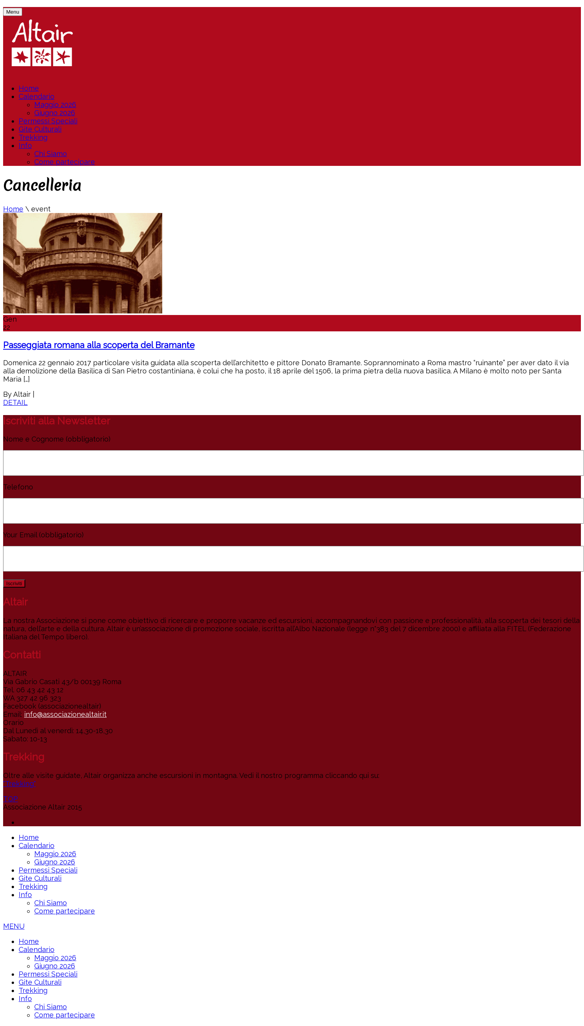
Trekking (33, 137)
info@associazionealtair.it (65, 714)
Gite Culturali (40, 129)
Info (25, 145)
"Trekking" (19, 784)
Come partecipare (64, 162)
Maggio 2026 (55, 104)
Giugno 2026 (54, 113)
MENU (14, 926)
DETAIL (15, 402)
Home (29, 88)
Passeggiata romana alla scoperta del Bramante (99, 345)
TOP (10, 799)
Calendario (36, 96)
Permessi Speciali (48, 121)
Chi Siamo (50, 154)
